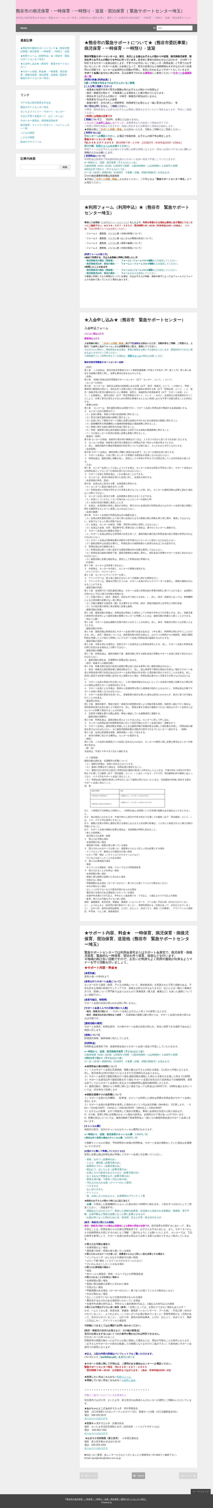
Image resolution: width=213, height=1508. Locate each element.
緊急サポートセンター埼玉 (34, 107)
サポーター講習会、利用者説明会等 (39, 120)
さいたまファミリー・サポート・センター (42, 111)
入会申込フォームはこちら (115, 222)
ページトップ (201, 1491)
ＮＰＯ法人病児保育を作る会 (35, 102)
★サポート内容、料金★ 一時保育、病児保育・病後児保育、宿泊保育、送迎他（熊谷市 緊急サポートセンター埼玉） (136, 939)
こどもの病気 (27, 132)
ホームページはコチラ (96, 1418)
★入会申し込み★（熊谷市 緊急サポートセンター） (135, 320)
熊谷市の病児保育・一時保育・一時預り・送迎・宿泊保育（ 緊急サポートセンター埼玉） (100, 11)
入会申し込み (129, 1380)
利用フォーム (103, 146)
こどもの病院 (27, 137)
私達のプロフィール (30, 141)
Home (23, 28)
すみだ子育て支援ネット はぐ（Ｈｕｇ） (42, 116)
